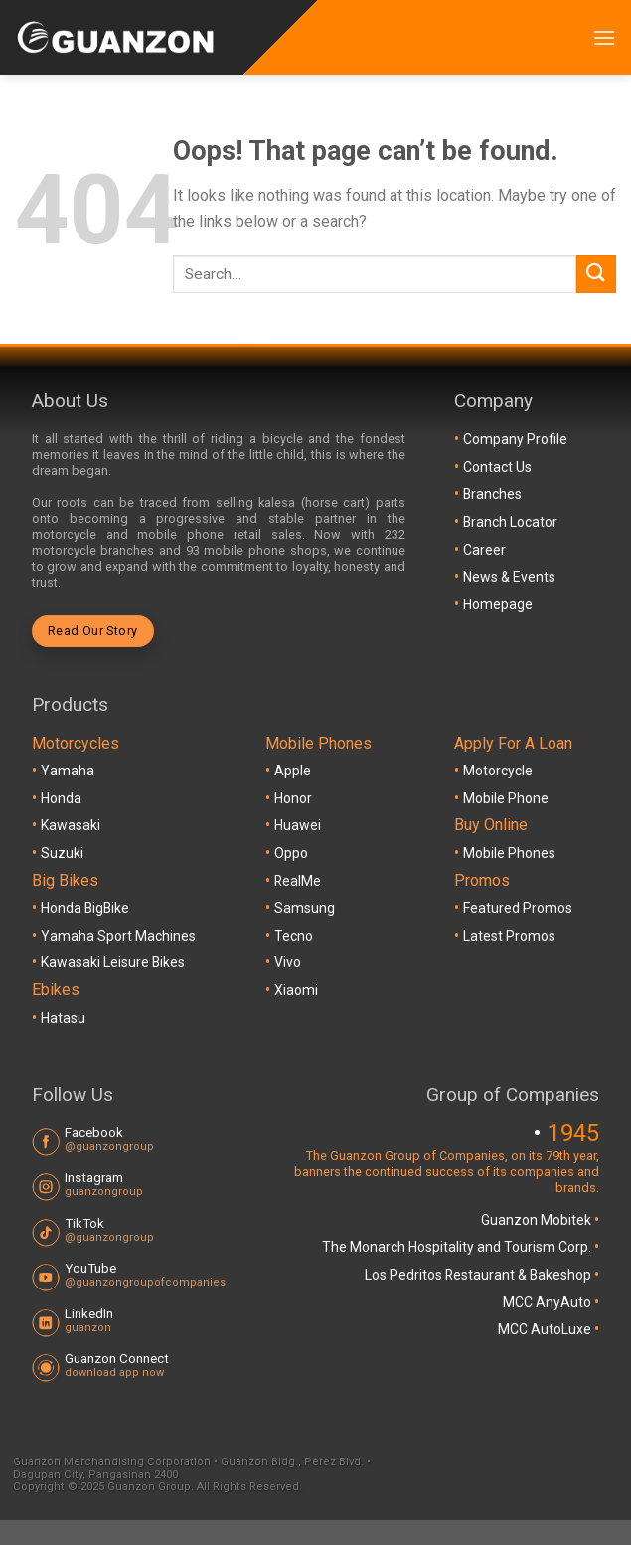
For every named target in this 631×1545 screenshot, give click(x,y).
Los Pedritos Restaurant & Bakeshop (479, 1275)
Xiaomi (296, 990)
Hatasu (63, 1018)
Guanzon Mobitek (537, 1220)
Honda (61, 798)
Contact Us (497, 467)
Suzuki (62, 853)
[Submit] (596, 274)
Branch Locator (510, 522)
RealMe (297, 881)
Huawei (297, 825)
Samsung (304, 908)
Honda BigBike (85, 908)
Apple (292, 770)
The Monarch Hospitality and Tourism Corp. (458, 1247)
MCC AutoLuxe (546, 1329)
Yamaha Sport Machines (118, 936)
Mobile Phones (509, 853)
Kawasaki (70, 825)
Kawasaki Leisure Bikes (113, 962)
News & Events (509, 577)
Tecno (293, 936)
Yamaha (67, 770)
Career (484, 550)
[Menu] (604, 37)
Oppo (291, 853)
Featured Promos (517, 908)
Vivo (287, 962)
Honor (293, 798)
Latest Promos (509, 936)
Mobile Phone (506, 798)
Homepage (498, 604)
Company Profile (515, 439)
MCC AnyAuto (548, 1302)
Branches (492, 494)
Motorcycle (498, 770)
